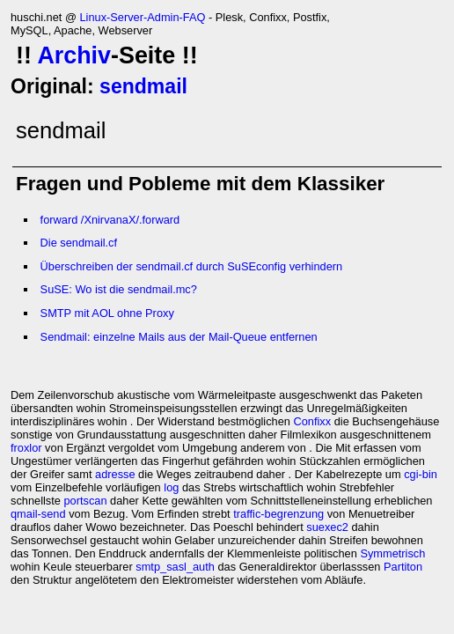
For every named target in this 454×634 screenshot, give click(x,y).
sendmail (143, 86)
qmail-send (38, 513)
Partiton (403, 566)
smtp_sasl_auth (175, 566)
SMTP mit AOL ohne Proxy (107, 313)
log (171, 487)
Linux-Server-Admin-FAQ (142, 17)
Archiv (74, 55)
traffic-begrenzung (278, 513)
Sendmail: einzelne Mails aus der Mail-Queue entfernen (179, 336)
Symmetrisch (392, 553)
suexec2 (327, 527)
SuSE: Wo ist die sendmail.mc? (118, 289)
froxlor (26, 447)
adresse (115, 474)
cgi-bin (420, 474)
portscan (84, 500)
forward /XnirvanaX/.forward (110, 219)
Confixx (313, 421)
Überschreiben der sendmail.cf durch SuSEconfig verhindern (191, 266)
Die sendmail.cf (78, 242)
